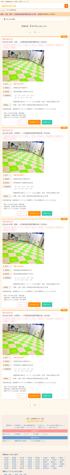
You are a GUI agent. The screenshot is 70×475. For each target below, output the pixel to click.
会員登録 (17, 434)
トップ (3, 10)
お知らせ (41, 425)
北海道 (6, 458)
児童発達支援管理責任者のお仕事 (25, 14)
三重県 (61, 462)
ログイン (27, 434)
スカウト (45, 434)
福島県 (53, 458)
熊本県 (22, 468)
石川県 (6, 462)
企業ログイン (6, 441)
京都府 (14, 464)
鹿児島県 (46, 468)
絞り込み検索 (9, 19)
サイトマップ (31, 427)
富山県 (62, 460)
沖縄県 (54, 468)
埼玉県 (22, 460)
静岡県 (45, 462)
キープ (23, 122)
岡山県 (6, 466)
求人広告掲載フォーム (38, 441)
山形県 (45, 458)
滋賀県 (6, 464)
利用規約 (18, 425)
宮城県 (30, 458)
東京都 (37, 460)
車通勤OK (5, 47)
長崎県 (14, 468)
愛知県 (53, 462)
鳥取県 (54, 464)
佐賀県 (6, 468)
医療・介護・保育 (6, 14)
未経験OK (13, 47)
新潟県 (54, 460)
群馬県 (40, 14)
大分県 (30, 468)
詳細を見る (35, 122)
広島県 (14, 466)
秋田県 (37, 458)
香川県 (37, 466)
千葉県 (30, 460)
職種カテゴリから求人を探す (13, 471)
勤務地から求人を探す (10, 454)
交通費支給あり (59, 45)
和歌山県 (46, 464)
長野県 (30, 462)
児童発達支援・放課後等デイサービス (13, 45)
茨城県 (61, 458)
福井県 (14, 462)
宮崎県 (37, 468)
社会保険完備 (49, 45)
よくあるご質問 (19, 427)
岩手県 (22, 458)
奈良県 (37, 464)
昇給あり (27, 45)
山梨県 (22, 462)
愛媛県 (45, 466)
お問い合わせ (53, 427)
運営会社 (9, 425)
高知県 (53, 466)
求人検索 (36, 434)
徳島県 (30, 466)
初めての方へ (6, 434)
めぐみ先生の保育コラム (55, 425)
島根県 (62, 464)
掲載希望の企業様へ (21, 441)
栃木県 (6, 460)
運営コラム (42, 427)
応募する (46, 122)
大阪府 (22, 464)
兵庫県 (30, 464)
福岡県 (61, 466)
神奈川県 (46, 460)
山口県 (22, 466)
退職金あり (41, 45)
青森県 (14, 458)
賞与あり (34, 45)
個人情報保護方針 (29, 425)
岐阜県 (37, 462)
